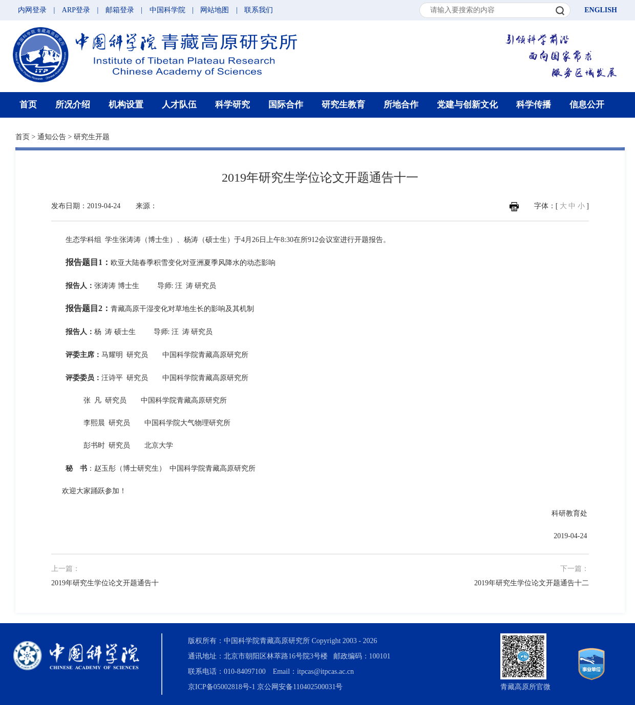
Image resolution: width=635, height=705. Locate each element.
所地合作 (401, 104)
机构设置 (126, 104)
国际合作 (285, 104)
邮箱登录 (119, 10)
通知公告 (51, 137)
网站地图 (214, 10)
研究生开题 (92, 137)
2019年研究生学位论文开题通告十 (105, 583)
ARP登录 (76, 10)
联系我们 (258, 10)
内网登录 (32, 10)
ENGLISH (600, 10)
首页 (28, 104)
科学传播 (533, 104)
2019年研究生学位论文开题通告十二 (531, 583)
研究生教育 (343, 104)
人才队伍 (179, 104)
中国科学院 (167, 10)
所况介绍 (72, 104)
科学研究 (232, 104)
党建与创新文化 (467, 104)
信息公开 (586, 104)
